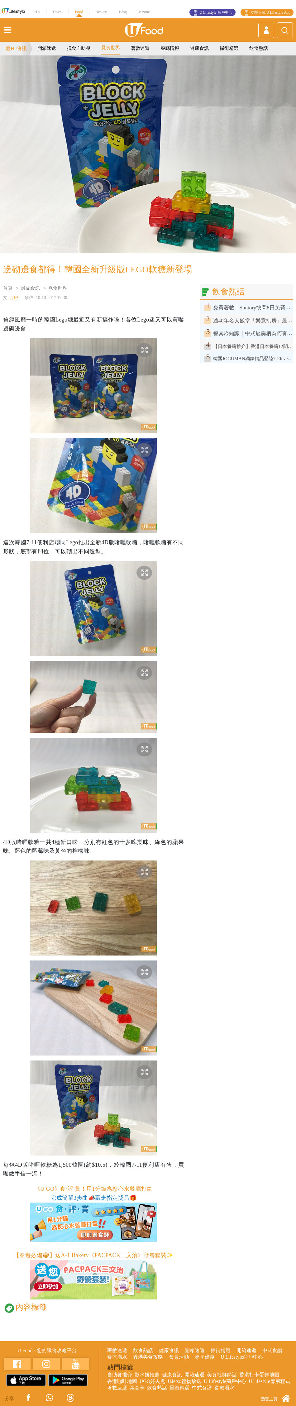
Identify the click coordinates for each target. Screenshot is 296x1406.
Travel (57, 11)
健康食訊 (199, 48)
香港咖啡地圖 (122, 1381)
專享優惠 (205, 1357)
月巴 (14, 297)
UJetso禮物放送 (184, 1381)
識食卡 (137, 1387)
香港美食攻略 (148, 1357)
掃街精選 (229, 48)
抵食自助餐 (78, 48)
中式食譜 (272, 1350)
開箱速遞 (46, 48)
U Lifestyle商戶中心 (242, 1357)
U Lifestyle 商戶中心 (215, 12)
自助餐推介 (119, 1374)
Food (79, 11)
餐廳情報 (169, 48)
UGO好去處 (152, 1381)
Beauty (101, 11)
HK (37, 11)
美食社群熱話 (222, 1374)
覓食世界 (110, 47)
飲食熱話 (258, 48)
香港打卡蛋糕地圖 (259, 1374)
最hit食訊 (30, 288)
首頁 (7, 288)
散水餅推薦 (147, 1374)
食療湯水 (117, 1357)
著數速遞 (140, 48)
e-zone (144, 11)
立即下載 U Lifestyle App (270, 12)
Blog (123, 11)
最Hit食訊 (16, 48)
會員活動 (179, 1357)
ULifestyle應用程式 (269, 1381)
